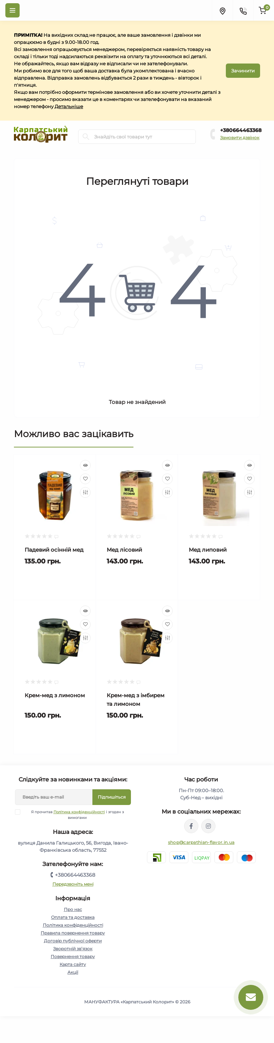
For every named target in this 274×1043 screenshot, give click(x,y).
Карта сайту (73, 964)
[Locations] (222, 10)
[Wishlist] (85, 479)
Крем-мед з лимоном (55, 695)
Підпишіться (112, 797)
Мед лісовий (124, 549)
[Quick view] (85, 465)
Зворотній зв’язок (72, 948)
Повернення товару (73, 956)
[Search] (86, 137)
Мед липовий (208, 549)
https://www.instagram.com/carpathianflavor (208, 826)
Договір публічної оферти (73, 940)
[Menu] (12, 10)
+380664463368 (241, 130)
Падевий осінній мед (54, 549)
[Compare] (85, 492)
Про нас (73, 909)
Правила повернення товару (73, 933)
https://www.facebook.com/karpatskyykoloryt (191, 826)
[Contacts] (243, 10)
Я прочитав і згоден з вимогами (74, 814)
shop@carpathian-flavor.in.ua (201, 842)
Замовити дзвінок (239, 137)
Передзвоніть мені (72, 884)
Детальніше (69, 106)
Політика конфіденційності (79, 812)
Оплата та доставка (73, 917)
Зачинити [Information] (243, 71)
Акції (72, 972)
